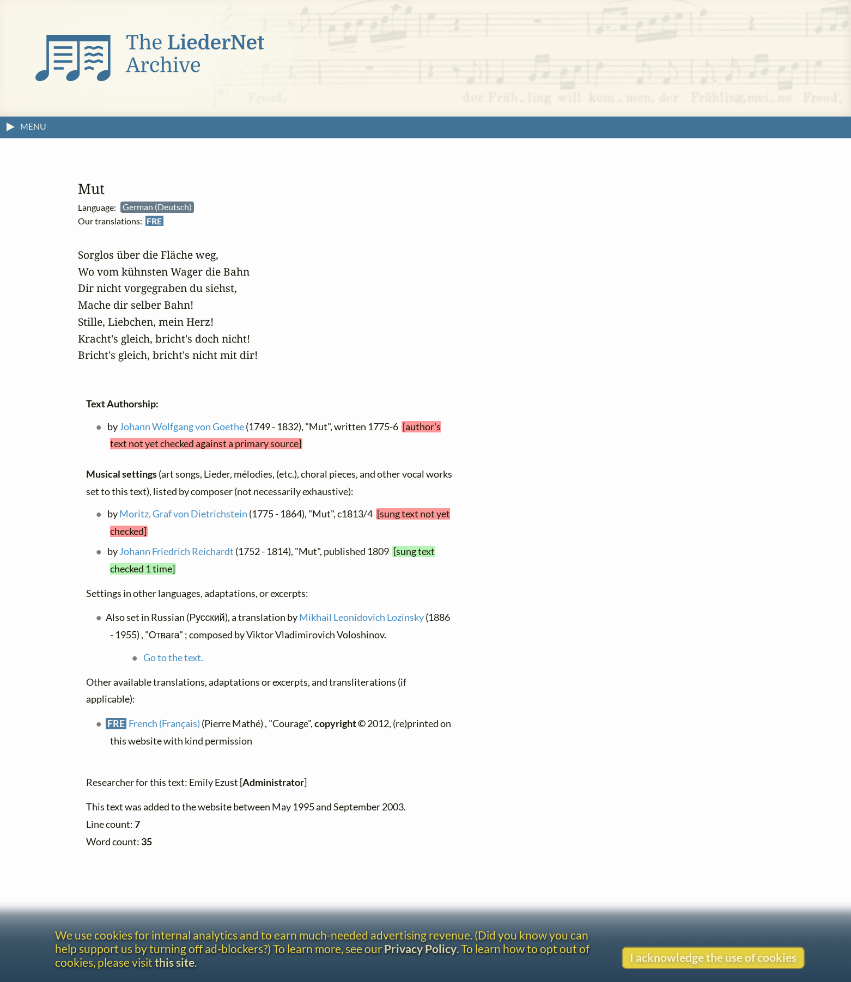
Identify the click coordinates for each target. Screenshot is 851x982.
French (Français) (164, 723)
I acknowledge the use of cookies (713, 957)
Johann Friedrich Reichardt (176, 551)
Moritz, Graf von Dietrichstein (183, 514)
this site (174, 962)
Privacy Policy (420, 948)
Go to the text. (173, 657)
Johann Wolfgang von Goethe (181, 426)
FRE (154, 221)
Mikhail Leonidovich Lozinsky (361, 617)
